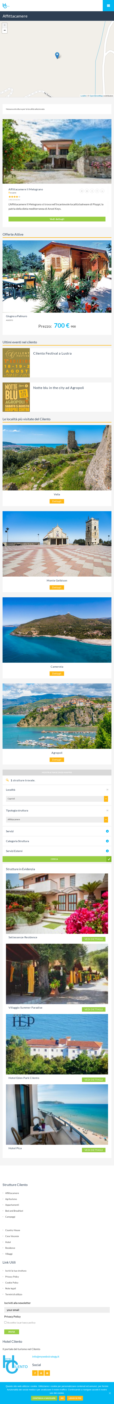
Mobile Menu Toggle (108, 5)
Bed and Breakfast (14, 1210)
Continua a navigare (44, 1398)
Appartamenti (12, 1204)
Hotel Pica (15, 1148)
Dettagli (57, 501)
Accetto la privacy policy (20, 1322)
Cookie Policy (11, 1282)
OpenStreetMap (96, 96)
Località (10, 789)
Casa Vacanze (12, 1236)
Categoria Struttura (17, 841)
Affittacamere (12, 1193)
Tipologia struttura (17, 810)
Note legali (10, 1288)
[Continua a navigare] (109, 1393)
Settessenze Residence (23, 937)
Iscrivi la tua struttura (15, 1270)
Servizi (10, 831)
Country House (12, 1230)
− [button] (5, 30)
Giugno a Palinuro (16, 316)
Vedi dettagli (57, 219)
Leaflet (83, 96)
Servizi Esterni (14, 850)
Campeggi (10, 1216)
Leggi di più (75, 1398)
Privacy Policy (12, 1276)
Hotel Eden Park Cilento (24, 1077)
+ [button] (5, 25)
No (62, 1398)
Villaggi (8, 1254)
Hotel (8, 1242)
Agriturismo (11, 1199)
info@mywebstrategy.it (45, 1356)
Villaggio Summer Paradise (25, 1007)
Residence (10, 1248)
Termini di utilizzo (13, 1294)
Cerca (54, 859)
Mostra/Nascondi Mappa (57, 772)
